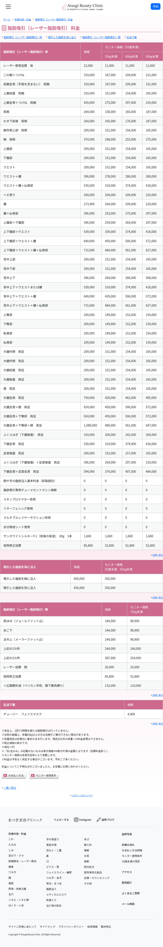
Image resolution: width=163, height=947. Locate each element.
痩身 (11, 866)
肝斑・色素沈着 (17, 888)
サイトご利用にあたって (22, 926)
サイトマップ (47, 926)
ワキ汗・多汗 (54, 878)
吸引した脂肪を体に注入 (62, 37)
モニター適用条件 (43, 775)
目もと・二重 (54, 850)
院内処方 (89, 867)
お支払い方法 (13, 775)
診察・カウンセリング (97, 878)
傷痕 (86, 850)
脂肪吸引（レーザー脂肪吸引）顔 (101, 37)
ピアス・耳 (52, 867)
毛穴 (11, 894)
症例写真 (127, 834)
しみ (11, 850)
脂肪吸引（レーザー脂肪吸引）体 (23, 37)
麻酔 (86, 861)
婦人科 (88, 844)
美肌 (11, 883)
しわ (11, 839)
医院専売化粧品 (93, 872)
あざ (86, 839)
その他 (88, 883)
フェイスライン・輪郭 (59, 872)
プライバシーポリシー (71, 926)
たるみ (12, 844)
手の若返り (52, 839)
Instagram (82, 820)
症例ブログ (105, 820)
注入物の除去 (54, 905)
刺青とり (51, 900)
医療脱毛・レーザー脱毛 (22, 861)
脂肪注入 (51, 889)
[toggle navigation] (8, 7)
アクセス (127, 872)
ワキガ (12, 872)
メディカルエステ (56, 894)
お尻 (86, 855)
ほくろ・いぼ (16, 905)
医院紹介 (127, 882)
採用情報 (92, 926)
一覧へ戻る (9, 787)
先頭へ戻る (157, 554)
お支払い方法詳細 (132, 850)
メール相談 (128, 904)
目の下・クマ (16, 855)
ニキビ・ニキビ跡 (18, 899)
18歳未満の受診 (131, 861)
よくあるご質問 (131, 893)
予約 (156, 6)
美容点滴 (51, 844)
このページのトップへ (82, 795)
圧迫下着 (132, 37)
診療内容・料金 (17, 833)
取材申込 (106, 926)
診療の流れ (128, 844)
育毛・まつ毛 (54, 883)
